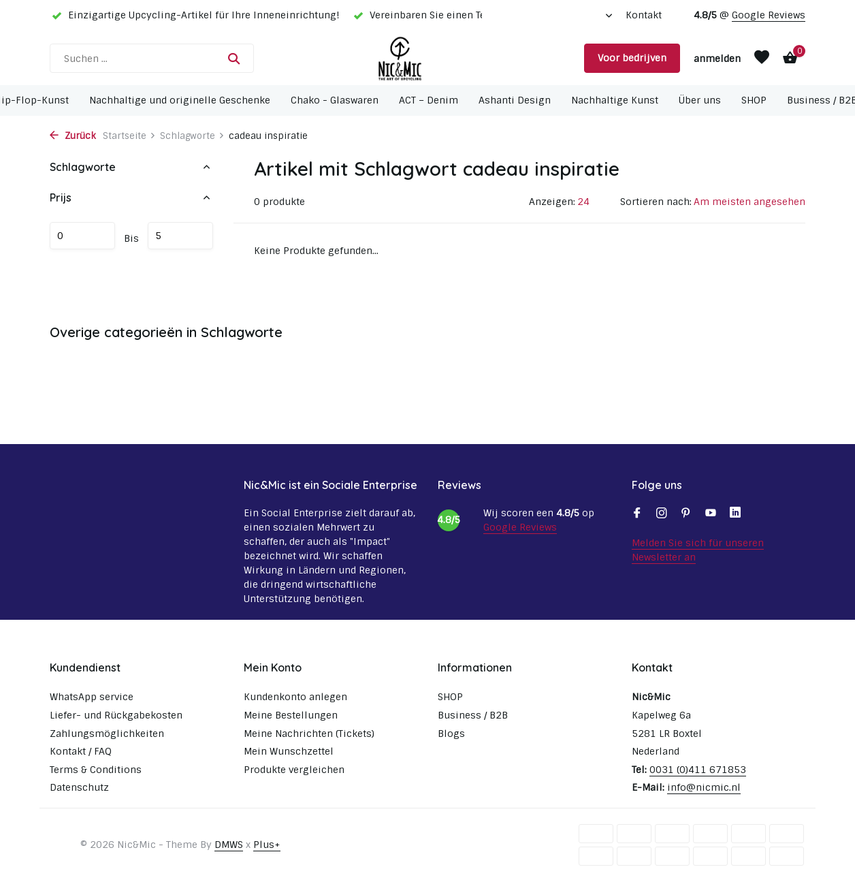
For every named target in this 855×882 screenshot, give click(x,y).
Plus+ (266, 844)
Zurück (73, 136)
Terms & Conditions (96, 769)
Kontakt (644, 15)
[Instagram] (661, 514)
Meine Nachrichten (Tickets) (309, 733)
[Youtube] (710, 514)
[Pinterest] (686, 514)
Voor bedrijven (632, 58)
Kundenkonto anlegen (295, 697)
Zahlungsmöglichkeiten (107, 733)
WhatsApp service (91, 697)
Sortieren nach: (656, 201)
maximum (180, 235)
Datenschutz (79, 787)
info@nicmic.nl (704, 787)
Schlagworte (192, 136)
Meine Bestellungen (291, 715)
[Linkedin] (735, 514)
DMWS (228, 844)
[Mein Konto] (717, 58)
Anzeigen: (552, 201)
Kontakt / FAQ (81, 751)
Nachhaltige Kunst (614, 100)
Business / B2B (473, 715)
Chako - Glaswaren (334, 100)
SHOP (754, 100)
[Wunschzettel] (761, 58)
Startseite (129, 136)
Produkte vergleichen (294, 769)
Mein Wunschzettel (289, 751)
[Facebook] (637, 514)
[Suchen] (152, 58)
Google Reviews (768, 15)
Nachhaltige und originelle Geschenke (179, 100)
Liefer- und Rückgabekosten (116, 715)
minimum (82, 235)
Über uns (700, 100)
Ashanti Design (515, 100)
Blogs (451, 733)
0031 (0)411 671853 (697, 769)
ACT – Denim (428, 100)
